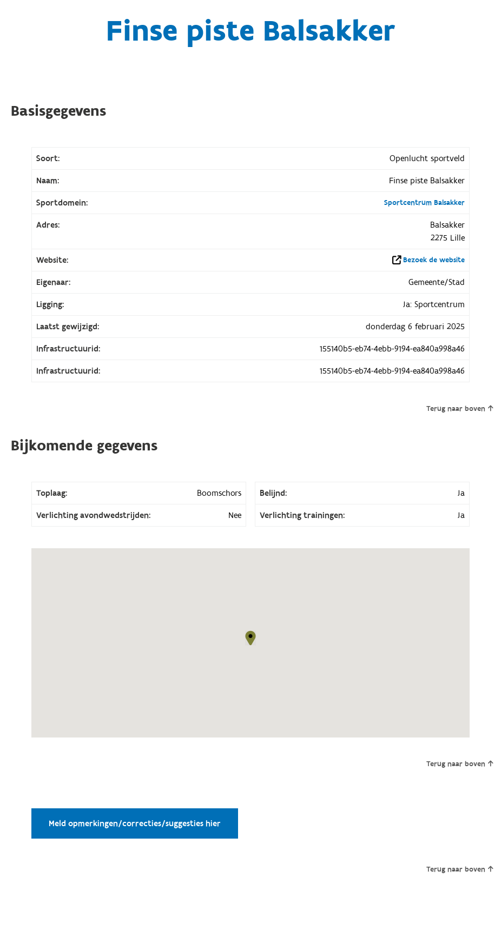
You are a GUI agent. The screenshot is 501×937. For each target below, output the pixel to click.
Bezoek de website (434, 260)
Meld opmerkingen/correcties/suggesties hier (135, 823)
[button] (250, 638)
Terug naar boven (459, 409)
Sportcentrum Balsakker (424, 203)
